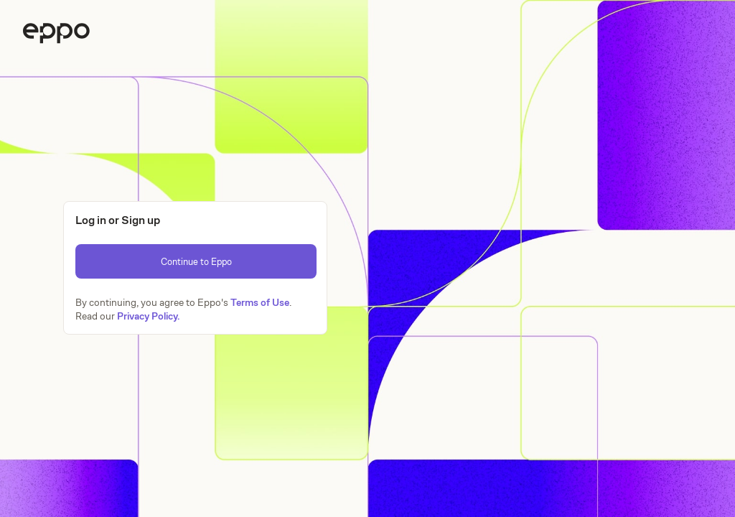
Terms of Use (259, 302)
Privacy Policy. (148, 316)
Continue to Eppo (196, 261)
